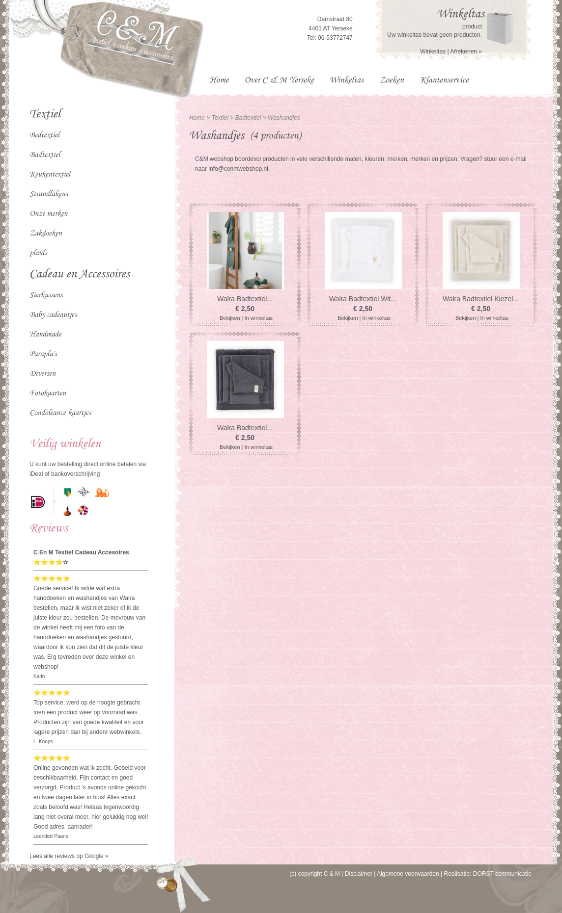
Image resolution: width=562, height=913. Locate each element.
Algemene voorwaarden (408, 873)
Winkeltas (433, 51)
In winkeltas (259, 318)
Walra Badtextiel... (245, 299)
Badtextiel (249, 117)
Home (197, 117)
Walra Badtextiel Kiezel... (481, 299)
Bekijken (230, 318)
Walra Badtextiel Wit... (362, 299)
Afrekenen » (466, 51)
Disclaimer (358, 873)
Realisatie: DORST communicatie (488, 873)
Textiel (220, 117)
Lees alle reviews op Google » (69, 856)
